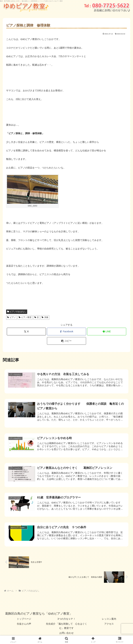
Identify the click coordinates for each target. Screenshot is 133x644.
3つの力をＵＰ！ (66, 618)
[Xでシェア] (26, 331)
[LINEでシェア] (106, 331)
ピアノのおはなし (16, 311)
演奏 (45, 317)
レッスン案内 (109, 618)
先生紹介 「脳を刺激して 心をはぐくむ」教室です (66, 625)
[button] (66, 341)
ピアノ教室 (25, 317)
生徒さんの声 (24, 623)
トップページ (24, 618)
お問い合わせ (66, 633)
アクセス (109, 623)
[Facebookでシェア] (66, 331)
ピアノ (11, 317)
